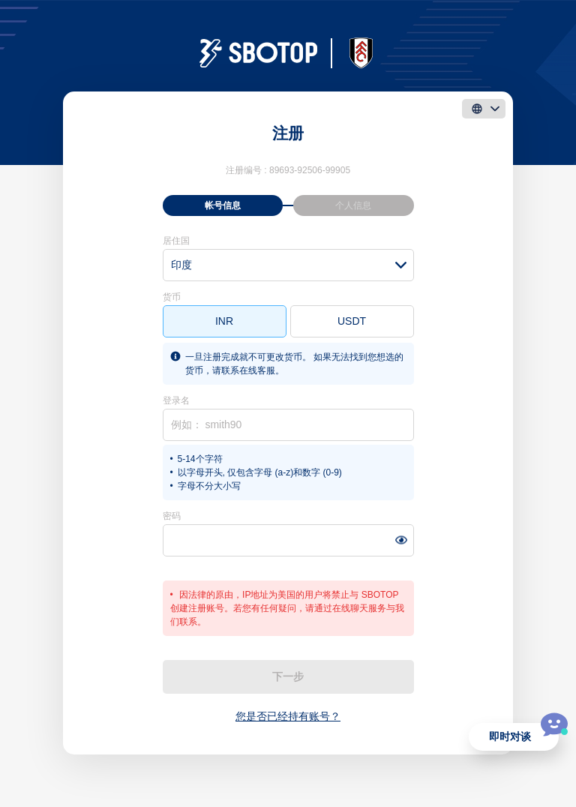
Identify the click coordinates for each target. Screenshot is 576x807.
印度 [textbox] (181, 265)
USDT (352, 321)
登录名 (176, 400)
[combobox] (288, 265)
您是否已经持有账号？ (288, 716)
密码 (172, 516)
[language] (484, 108)
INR (224, 321)
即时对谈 (510, 736)
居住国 (176, 241)
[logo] (288, 53)
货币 (172, 297)
